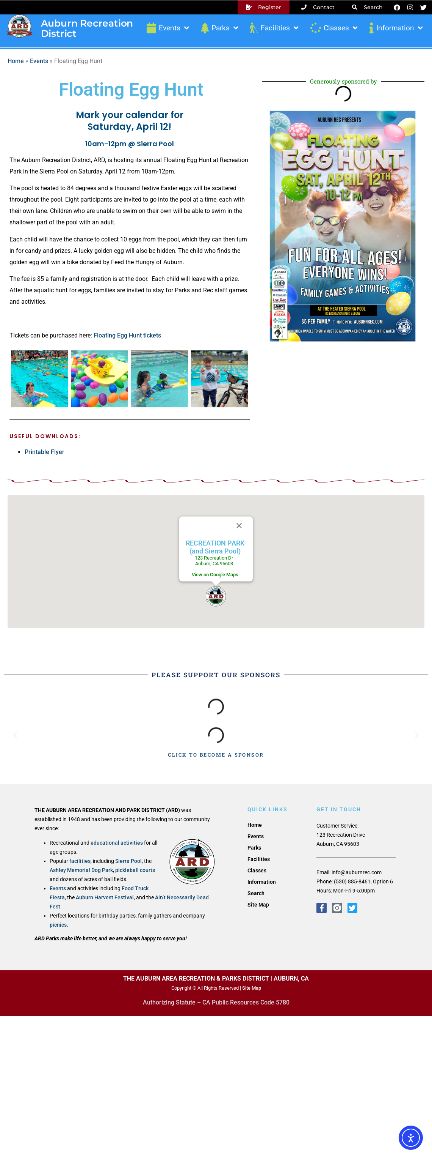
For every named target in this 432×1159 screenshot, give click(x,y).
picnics (58, 925)
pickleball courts (135, 870)
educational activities (117, 843)
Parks (218, 28)
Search (256, 893)
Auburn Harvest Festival (105, 897)
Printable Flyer (44, 452)
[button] (215, 596)
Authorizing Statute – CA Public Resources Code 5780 (216, 1002)
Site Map (258, 905)
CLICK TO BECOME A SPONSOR (216, 754)
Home (16, 61)
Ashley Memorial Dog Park (81, 870)
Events (167, 28)
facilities (80, 861)
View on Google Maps (215, 574)
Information (395, 28)
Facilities (274, 28)
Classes (333, 28)
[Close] (239, 526)
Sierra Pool (128, 861)
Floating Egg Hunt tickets (127, 335)
